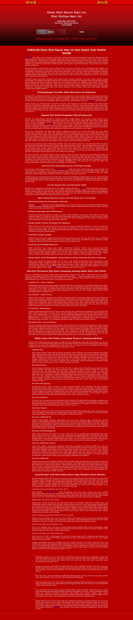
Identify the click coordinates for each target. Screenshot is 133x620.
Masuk (51, 32)
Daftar (82, 32)
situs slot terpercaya (50, 492)
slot (77, 276)
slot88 (53, 267)
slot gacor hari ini (61, 169)
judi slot (82, 188)
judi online (49, 123)
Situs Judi (28, 57)
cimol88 (56, 607)
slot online (91, 100)
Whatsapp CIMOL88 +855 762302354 (66, 38)
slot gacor (38, 205)
